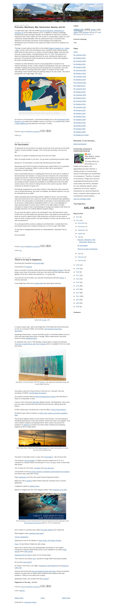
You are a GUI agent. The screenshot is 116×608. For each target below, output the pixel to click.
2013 (78, 289)
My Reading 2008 (80, 126)
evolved (45, 579)
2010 (78, 300)
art (20, 135)
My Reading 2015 (80, 98)
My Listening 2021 (80, 61)
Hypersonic (23, 477)
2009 (78, 303)
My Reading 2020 (80, 67)
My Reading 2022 (80, 58)
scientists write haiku (36, 533)
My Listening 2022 (80, 55)
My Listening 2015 (80, 101)
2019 (78, 268)
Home (43, 598)
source (42, 382)
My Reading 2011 (80, 116)
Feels (16, 544)
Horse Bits (23, 10)
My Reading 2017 (80, 86)
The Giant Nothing (46, 530)
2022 (78, 217)
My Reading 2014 (80, 104)
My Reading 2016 (80, 92)
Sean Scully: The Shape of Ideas (50, 540)
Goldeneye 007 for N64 (23, 555)
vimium (61, 278)
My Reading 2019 (80, 73)
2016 (78, 279)
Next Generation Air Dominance (32, 523)
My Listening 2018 (80, 83)
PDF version (28, 551)
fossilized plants (31, 338)
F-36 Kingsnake (29, 460)
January (81, 260)
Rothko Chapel (57, 270)
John (89, 154)
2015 (78, 282)
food (85, 34)
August (80, 233)
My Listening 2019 (80, 76)
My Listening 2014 (80, 107)
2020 (78, 265)
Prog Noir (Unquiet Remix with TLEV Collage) (30, 344)
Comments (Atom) (30, 602)
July (79, 237)
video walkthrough (22, 123)
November (81, 226)
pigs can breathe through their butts (43, 571)
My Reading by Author (81, 135)
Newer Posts (19, 598)
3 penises (28, 481)
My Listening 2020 (80, 70)
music (76, 32)
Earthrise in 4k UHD (60, 490)
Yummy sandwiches (21, 537)
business (86, 32)
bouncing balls (39, 263)
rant (20, 250)
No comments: (35, 131)
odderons (26, 425)
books (93, 30)
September (82, 230)
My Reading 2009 (80, 119)
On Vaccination (22, 144)
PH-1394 (44, 320)
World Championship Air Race (45, 396)
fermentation (48, 457)
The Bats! (37, 468)
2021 (78, 220)
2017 (78, 275)
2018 (78, 272)
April (79, 253)
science (79, 34)
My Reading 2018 (80, 79)
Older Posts (66, 598)
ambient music (34, 486)
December (81, 223)
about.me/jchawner (80, 144)
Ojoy (34, 558)
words (90, 34)
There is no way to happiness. (28, 260)
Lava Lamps (27, 562)
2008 (78, 306)
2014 (78, 286)
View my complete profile (82, 199)
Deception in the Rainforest (48, 566)
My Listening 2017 (80, 89)
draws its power (43, 448)
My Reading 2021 (80, 64)
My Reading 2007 (80, 129)
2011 (78, 296)
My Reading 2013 (80, 110)
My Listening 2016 (80, 95)
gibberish (22, 590)
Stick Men (35, 402)
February (81, 257)
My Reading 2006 (80, 132)
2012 (78, 293)
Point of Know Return (58, 410)
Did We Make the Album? (38, 393)
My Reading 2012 (80, 113)
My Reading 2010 (80, 123)
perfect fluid (38, 283)
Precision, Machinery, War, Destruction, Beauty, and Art (40, 27)
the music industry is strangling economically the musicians (49, 472)
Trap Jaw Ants (49, 468)
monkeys (29, 267)
